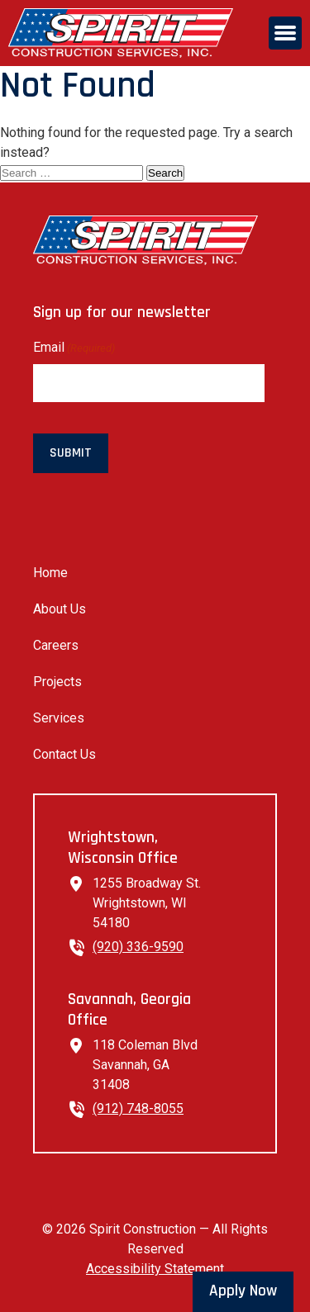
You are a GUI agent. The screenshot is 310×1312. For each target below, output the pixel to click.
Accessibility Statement (155, 1268)
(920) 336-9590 (138, 946)
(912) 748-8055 (138, 1108)
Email (74, 348)
